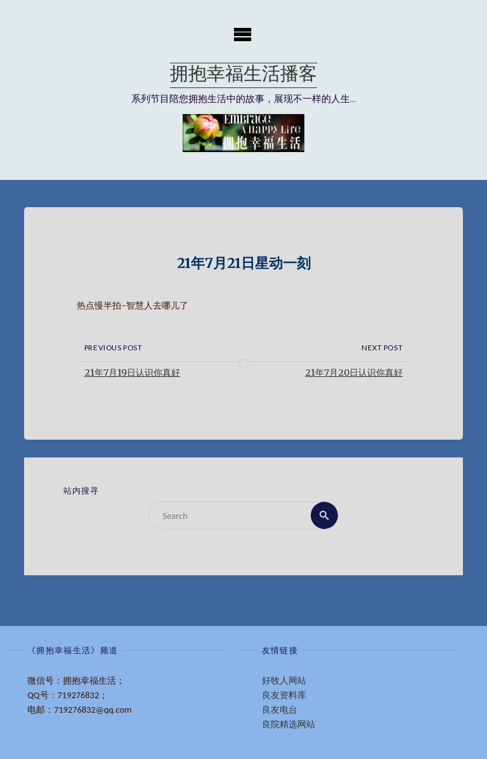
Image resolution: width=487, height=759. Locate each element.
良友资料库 (284, 695)
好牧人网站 (284, 680)
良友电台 (279, 709)
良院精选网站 (288, 724)
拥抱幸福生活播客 (243, 75)
